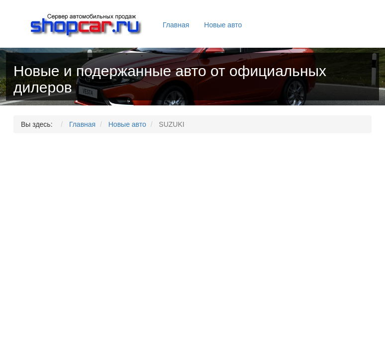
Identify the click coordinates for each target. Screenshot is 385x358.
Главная (176, 25)
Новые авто (223, 25)
